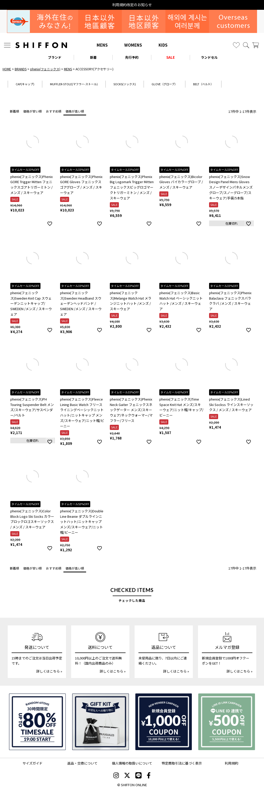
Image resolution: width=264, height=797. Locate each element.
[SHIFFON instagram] (116, 776)
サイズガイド (32, 763)
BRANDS (21, 69)
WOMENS (133, 45)
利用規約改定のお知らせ (132, 4)
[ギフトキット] (100, 721)
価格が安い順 (32, 111)
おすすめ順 (53, 111)
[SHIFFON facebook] (148, 776)
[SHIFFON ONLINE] (41, 45)
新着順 (14, 111)
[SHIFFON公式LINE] (138, 776)
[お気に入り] (236, 45)
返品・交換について (82, 763)
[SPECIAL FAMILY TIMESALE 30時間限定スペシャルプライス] (37, 721)
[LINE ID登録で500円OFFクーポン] (226, 721)
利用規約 (231, 763)
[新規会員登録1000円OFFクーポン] (163, 721)
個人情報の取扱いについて (132, 763)
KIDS (163, 45)
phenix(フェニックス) (45, 69)
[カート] (255, 45)
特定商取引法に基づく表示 (182, 763)
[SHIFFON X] (127, 776)
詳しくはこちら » (49, 671)
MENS (102, 45)
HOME (7, 69)
